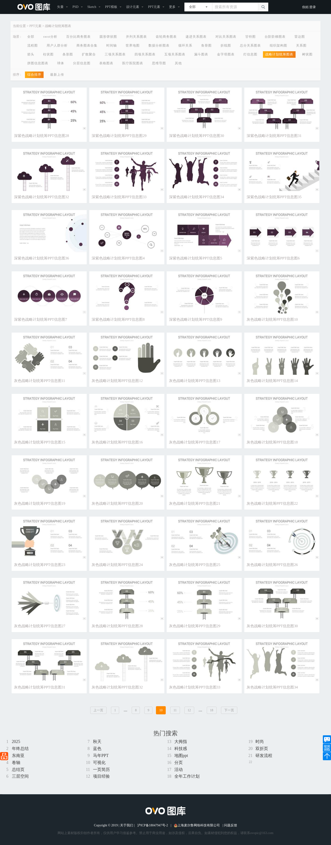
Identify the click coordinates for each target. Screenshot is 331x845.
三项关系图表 (115, 54)
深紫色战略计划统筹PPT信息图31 (274, 136)
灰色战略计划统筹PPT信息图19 (39, 503)
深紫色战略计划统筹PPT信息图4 (118, 258)
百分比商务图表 (78, 36)
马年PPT (101, 755)
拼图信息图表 (37, 63)
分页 (178, 762)
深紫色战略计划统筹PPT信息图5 (195, 258)
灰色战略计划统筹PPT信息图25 (194, 565)
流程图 (32, 45)
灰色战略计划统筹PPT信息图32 (117, 687)
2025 (16, 741)
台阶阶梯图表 (275, 36)
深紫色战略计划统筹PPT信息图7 (40, 319)
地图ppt (181, 755)
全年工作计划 (187, 776)
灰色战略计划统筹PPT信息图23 (39, 565)
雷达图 (299, 36)
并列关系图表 (136, 36)
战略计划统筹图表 (58, 26)
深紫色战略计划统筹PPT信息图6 (273, 258)
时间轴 (111, 45)
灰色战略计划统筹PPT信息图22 (272, 503)
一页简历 (101, 769)
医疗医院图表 (132, 63)
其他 (178, 63)
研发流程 (263, 755)
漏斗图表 (201, 54)
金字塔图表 (225, 54)
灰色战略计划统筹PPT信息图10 (272, 319)
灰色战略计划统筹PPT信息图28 (117, 626)
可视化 (99, 762)
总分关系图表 (250, 45)
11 (174, 710)
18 (211, 710)
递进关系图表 (196, 36)
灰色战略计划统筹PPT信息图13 (194, 381)
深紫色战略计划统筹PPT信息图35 (274, 197)
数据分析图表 (158, 45)
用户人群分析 (57, 45)
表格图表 (106, 63)
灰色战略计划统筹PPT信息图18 (272, 442)
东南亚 (18, 755)
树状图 (307, 54)
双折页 (261, 748)
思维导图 (159, 63)
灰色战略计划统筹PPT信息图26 (272, 565)
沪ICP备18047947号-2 (152, 825)
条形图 (67, 54)
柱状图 (48, 54)
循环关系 (185, 45)
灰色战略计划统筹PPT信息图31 (39, 687)
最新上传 (57, 74)
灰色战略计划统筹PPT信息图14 (272, 381)
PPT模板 (111, 7)
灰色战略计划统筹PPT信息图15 (39, 442)
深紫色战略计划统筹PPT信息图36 (41, 258)
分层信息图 (81, 63)
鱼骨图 (206, 45)
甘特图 (250, 36)
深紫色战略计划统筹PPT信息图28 (41, 136)
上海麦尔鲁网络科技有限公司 (197, 825)
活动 (178, 769)
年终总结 (20, 748)
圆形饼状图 (108, 36)
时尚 (259, 741)
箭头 (30, 54)
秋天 (97, 741)
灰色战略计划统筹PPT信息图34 (272, 687)
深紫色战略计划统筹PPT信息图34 (196, 197)
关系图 (301, 45)
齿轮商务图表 (166, 36)
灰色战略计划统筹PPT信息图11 (39, 381)
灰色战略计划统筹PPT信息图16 (117, 442)
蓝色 (97, 748)
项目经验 (101, 776)
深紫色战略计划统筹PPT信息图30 (196, 136)
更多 (172, 7)
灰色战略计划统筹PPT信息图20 (117, 503)
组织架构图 (278, 45)
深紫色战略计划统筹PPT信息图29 (119, 136)
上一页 (98, 710)
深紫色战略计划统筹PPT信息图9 (195, 319)
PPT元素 (154, 7)
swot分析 (50, 36)
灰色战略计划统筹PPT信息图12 (117, 381)
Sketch (91, 7)
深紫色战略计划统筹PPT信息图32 (41, 197)
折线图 (226, 45)
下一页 (229, 710)
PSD (75, 7)
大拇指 (180, 741)
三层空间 (20, 776)
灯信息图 (250, 54)
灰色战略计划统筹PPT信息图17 (194, 442)
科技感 (180, 748)
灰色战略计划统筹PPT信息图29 (194, 626)
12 (189, 710)
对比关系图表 (225, 36)
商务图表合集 (86, 45)
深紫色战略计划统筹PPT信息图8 (118, 319)
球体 (60, 63)
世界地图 (133, 45)
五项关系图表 (174, 54)
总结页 (18, 769)
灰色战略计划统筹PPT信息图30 (272, 626)
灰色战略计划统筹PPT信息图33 (194, 687)
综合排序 (34, 74)
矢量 (60, 7)
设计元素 (132, 7)
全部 (30, 36)
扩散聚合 (89, 54)
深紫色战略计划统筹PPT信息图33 (119, 197)
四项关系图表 (144, 54)
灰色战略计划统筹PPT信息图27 (39, 626)
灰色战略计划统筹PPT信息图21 (194, 503)
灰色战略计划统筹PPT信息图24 (117, 565)
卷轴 (16, 762)
